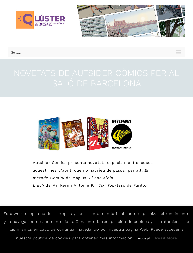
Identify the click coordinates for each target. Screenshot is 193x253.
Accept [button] (144, 238)
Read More (166, 238)
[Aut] (84, 133)
